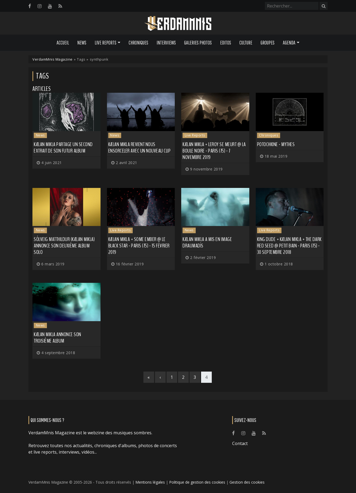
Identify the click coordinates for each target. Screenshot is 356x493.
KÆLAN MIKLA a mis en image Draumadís (207, 242)
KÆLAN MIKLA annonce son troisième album (57, 337)
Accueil (63, 43)
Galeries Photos (198, 43)
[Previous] (160, 377)
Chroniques (138, 43)
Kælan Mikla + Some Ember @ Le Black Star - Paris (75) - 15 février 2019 (139, 246)
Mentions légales (150, 482)
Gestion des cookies (247, 482)
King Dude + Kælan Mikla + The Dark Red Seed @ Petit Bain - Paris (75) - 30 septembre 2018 (289, 246)
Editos (225, 43)
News (81, 43)
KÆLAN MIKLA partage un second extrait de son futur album (63, 147)
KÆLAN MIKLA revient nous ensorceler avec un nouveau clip (139, 147)
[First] (148, 377)
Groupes (268, 43)
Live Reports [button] (105, 43)
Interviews (166, 43)
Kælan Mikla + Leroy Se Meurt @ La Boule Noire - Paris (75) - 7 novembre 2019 (214, 151)
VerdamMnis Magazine (52, 59)
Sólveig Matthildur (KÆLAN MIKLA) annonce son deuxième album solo (64, 246)
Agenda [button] (289, 43)
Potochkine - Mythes (276, 144)
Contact (240, 443)
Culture (245, 43)
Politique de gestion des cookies (197, 482)
